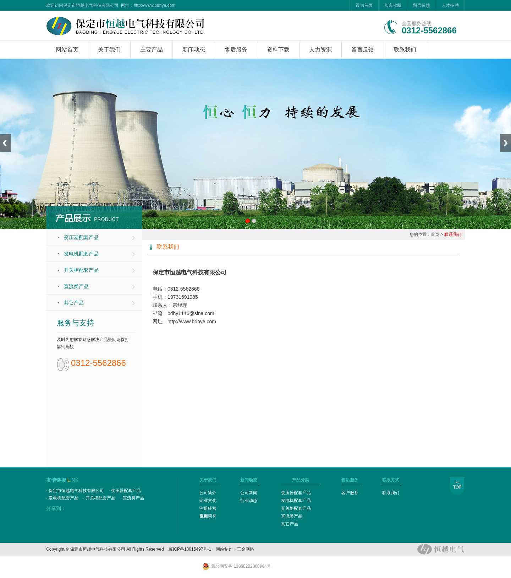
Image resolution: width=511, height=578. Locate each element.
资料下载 (278, 50)
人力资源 (320, 50)
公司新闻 (248, 492)
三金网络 (245, 549)
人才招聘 (450, 5)
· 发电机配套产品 (62, 498)
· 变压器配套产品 (125, 490)
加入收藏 (392, 5)
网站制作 (224, 549)
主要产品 (151, 50)
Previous (5, 143)
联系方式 (390, 479)
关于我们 (109, 50)
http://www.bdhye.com (154, 5)
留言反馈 (421, 5)
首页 (435, 234)
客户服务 (349, 492)
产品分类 (300, 479)
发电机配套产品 (81, 253)
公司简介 (207, 492)
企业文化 (207, 500)
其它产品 (74, 303)
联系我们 (405, 50)
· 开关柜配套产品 (99, 498)
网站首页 (67, 50)
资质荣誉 (207, 516)
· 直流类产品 (132, 498)
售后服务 (236, 50)
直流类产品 (76, 286)
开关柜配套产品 (81, 270)
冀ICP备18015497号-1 (190, 549)
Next (505, 143)
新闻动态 (193, 50)
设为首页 (364, 5)
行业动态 (248, 500)
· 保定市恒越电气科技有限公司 (75, 490)
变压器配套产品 (81, 237)
